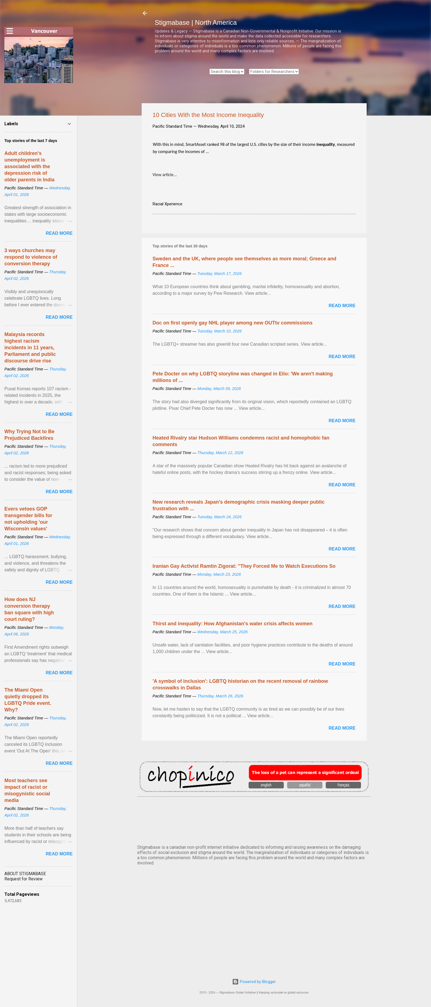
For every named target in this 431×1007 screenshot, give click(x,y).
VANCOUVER (254, 819)
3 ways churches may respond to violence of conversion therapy (30, 257)
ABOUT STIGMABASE (25, 873)
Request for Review (23, 879)
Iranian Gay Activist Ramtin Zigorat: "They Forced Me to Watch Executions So (244, 566)
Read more (342, 305)
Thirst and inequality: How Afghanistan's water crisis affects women (233, 623)
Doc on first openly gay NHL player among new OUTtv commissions (233, 323)
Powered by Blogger (254, 981)
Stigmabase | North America (196, 22)
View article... (165, 174)
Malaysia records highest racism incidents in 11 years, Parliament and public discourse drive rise (30, 348)
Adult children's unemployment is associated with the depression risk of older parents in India (29, 166)
